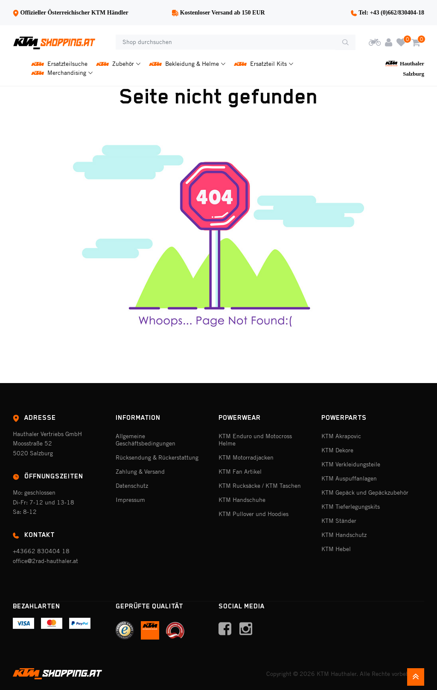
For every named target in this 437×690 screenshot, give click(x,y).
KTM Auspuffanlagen (349, 478)
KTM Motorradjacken (246, 457)
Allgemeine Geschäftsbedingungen (145, 440)
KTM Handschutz (344, 534)
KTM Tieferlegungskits (350, 506)
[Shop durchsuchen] (225, 42)
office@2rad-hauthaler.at (45, 560)
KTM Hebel (336, 549)
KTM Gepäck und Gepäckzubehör (364, 492)
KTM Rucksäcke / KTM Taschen (259, 485)
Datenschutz (132, 485)
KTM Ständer (338, 520)
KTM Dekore (337, 450)
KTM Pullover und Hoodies (253, 513)
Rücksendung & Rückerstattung (157, 457)
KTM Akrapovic (341, 436)
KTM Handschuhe (241, 499)
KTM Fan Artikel (240, 471)
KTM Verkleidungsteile (350, 464)
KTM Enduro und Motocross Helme (255, 440)
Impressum (130, 499)
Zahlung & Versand (140, 471)
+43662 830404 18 (41, 551)
